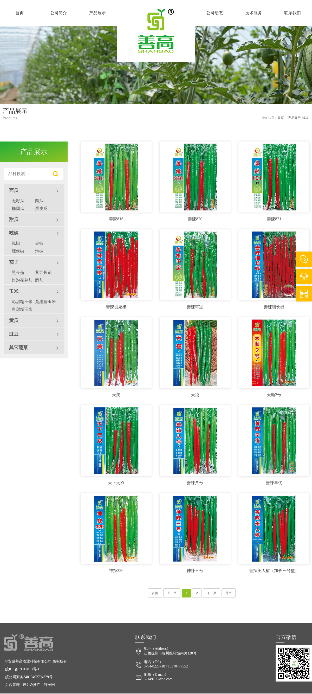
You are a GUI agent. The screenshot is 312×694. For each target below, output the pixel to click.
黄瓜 (33, 320)
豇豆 (33, 334)
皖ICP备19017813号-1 (22, 669)
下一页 (211, 593)
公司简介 (58, 13)
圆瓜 (39, 200)
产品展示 (97, 13)
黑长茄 (18, 272)
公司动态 (214, 13)
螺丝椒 (18, 251)
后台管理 (12, 685)
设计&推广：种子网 (39, 685)
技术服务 (253, 13)
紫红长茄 (43, 272)
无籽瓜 (18, 200)
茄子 (33, 262)
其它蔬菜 (33, 348)
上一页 (172, 593)
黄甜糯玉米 (45, 301)
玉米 (33, 291)
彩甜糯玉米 (22, 301)
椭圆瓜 (18, 208)
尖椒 (39, 243)
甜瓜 (33, 220)
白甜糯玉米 (22, 309)
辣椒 (33, 233)
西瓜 (33, 190)
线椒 (16, 243)
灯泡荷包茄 (22, 280)
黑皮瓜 (41, 208)
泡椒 (39, 251)
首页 (19, 13)
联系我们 (292, 13)
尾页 (228, 593)
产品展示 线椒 (298, 118)
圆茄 (39, 280)
